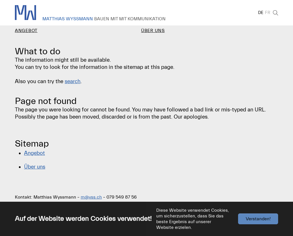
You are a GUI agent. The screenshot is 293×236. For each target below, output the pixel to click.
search (72, 84)
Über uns (34, 169)
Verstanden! (258, 218)
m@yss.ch (91, 199)
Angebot (34, 156)
